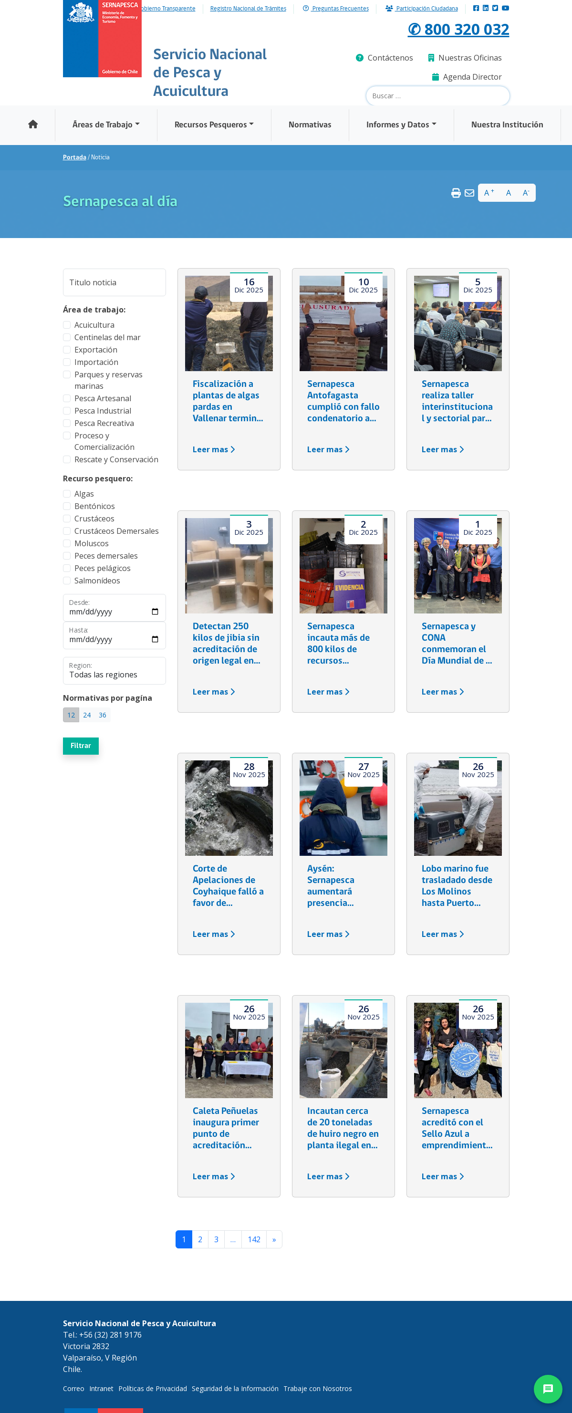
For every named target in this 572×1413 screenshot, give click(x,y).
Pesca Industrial (102, 410)
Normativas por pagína (107, 698)
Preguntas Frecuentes (336, 9)
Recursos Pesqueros (211, 125)
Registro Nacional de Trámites (248, 9)
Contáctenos (384, 57)
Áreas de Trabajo (103, 125)
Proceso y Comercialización (104, 441)
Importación (96, 362)
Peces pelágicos (102, 568)
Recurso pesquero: (98, 478)
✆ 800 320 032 (459, 29)
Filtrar (81, 746)
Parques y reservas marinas (108, 380)
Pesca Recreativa (104, 423)
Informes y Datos (397, 125)
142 (254, 1239)
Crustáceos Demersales (116, 531)
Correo (73, 1388)
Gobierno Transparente (166, 9)
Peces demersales (106, 556)
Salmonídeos (97, 580)
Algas (84, 493)
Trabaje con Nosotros (317, 1388)
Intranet (101, 1388)
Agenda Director (467, 77)
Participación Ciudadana (421, 9)
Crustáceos (94, 518)
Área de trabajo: (94, 309)
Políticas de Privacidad (152, 1388)
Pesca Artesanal (102, 398)
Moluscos (91, 543)
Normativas (310, 125)
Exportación (95, 349)
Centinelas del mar (107, 337)
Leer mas (214, 449)
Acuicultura (94, 325)
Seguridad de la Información (235, 1388)
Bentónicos (94, 506)
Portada (74, 157)
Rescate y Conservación (116, 459)
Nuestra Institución (507, 125)
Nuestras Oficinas (465, 57)
